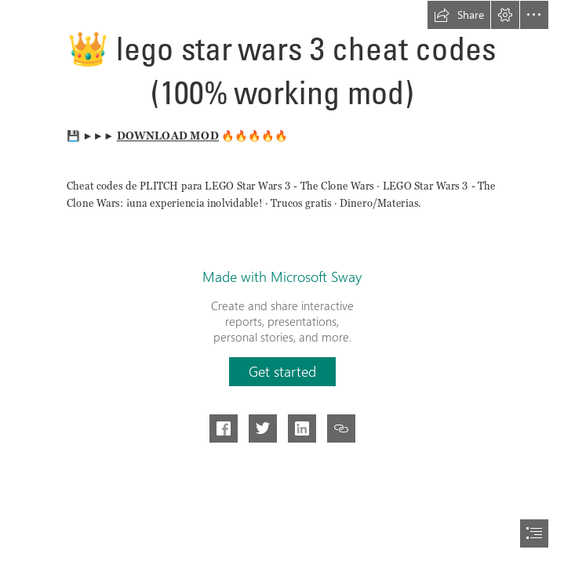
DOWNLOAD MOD (167, 135)
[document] (282, 282)
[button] (459, 15)
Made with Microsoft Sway (282, 276)
